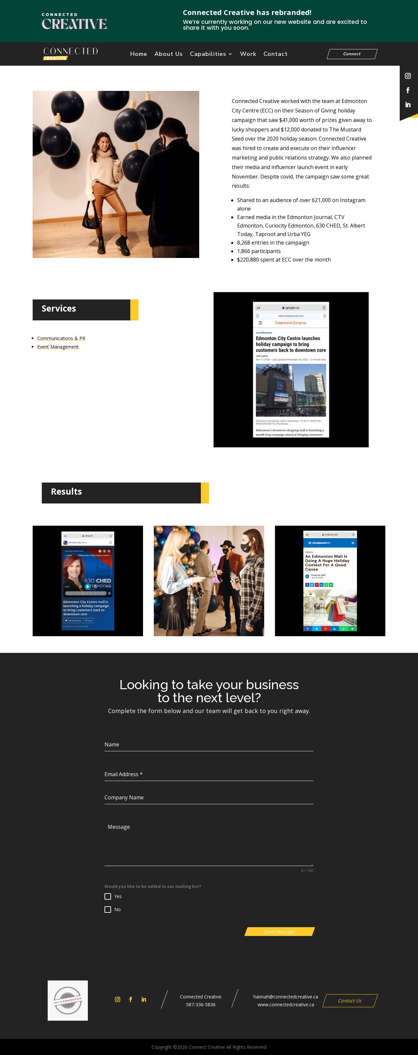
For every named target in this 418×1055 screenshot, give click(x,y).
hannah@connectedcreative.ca (285, 997)
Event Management (58, 347)
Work (248, 55)
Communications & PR (61, 338)
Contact (276, 55)
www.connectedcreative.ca (286, 1004)
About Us (168, 55)
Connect (352, 54)
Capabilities (208, 55)
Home (138, 55)
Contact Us (350, 1000)
